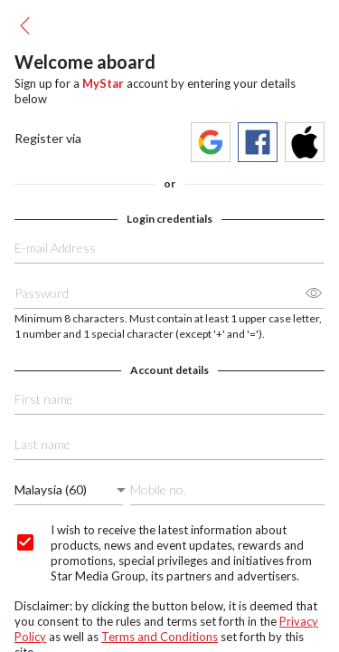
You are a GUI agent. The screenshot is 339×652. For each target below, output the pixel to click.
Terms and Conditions (159, 636)
